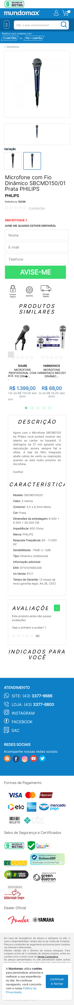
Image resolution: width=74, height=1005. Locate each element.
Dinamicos (13, 46)
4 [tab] (42, 408)
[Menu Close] (6, 24)
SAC (15, 730)
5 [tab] (48, 408)
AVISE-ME (35, 272)
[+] (57, 608)
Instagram (23, 713)
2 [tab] (30, 408)
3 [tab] (36, 408)
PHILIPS (12, 196)
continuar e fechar (57, 981)
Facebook (22, 722)
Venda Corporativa (47, 956)
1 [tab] (24, 408)
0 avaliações (37, 208)
